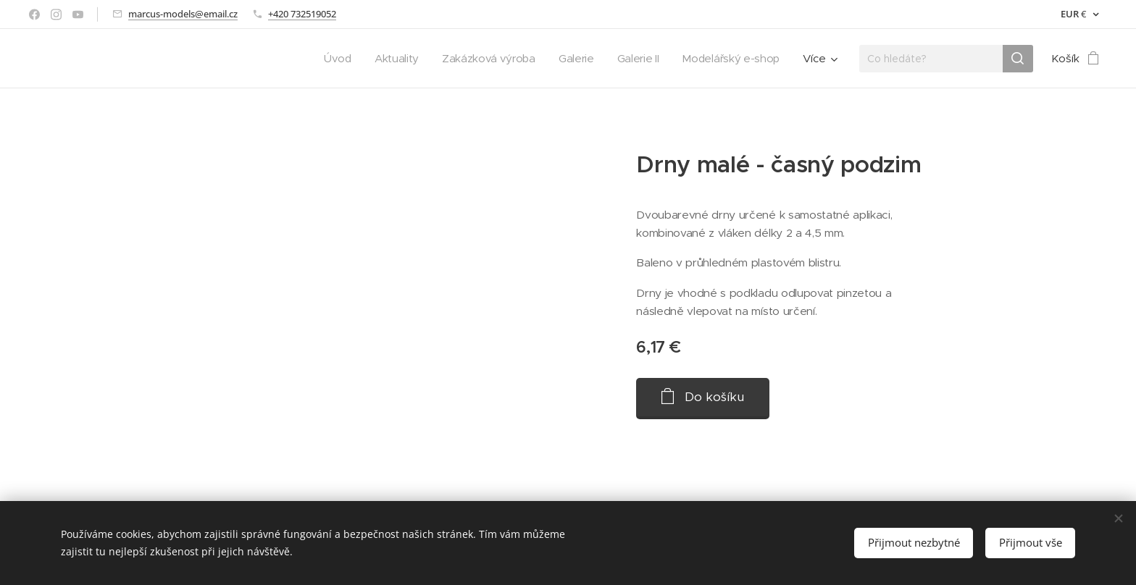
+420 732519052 (302, 13)
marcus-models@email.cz (183, 13)
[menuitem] (327, 59)
